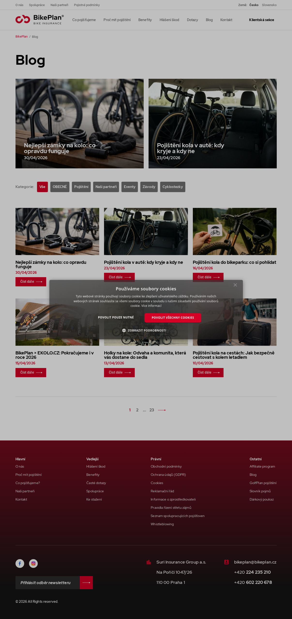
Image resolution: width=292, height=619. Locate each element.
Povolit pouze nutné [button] (116, 317)
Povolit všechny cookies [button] (173, 318)
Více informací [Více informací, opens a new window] (151, 306)
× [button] (235, 286)
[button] (146, 330)
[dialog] (146, 309)
